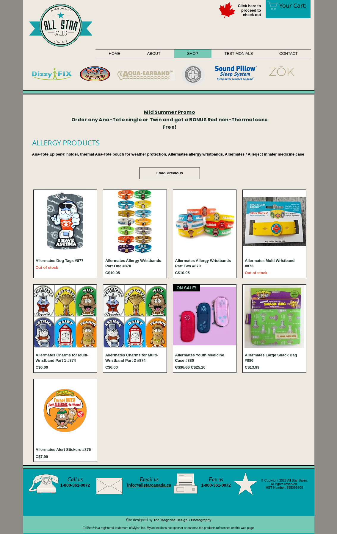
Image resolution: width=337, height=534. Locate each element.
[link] (290, 5)
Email (146, 479)
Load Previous (169, 173)
